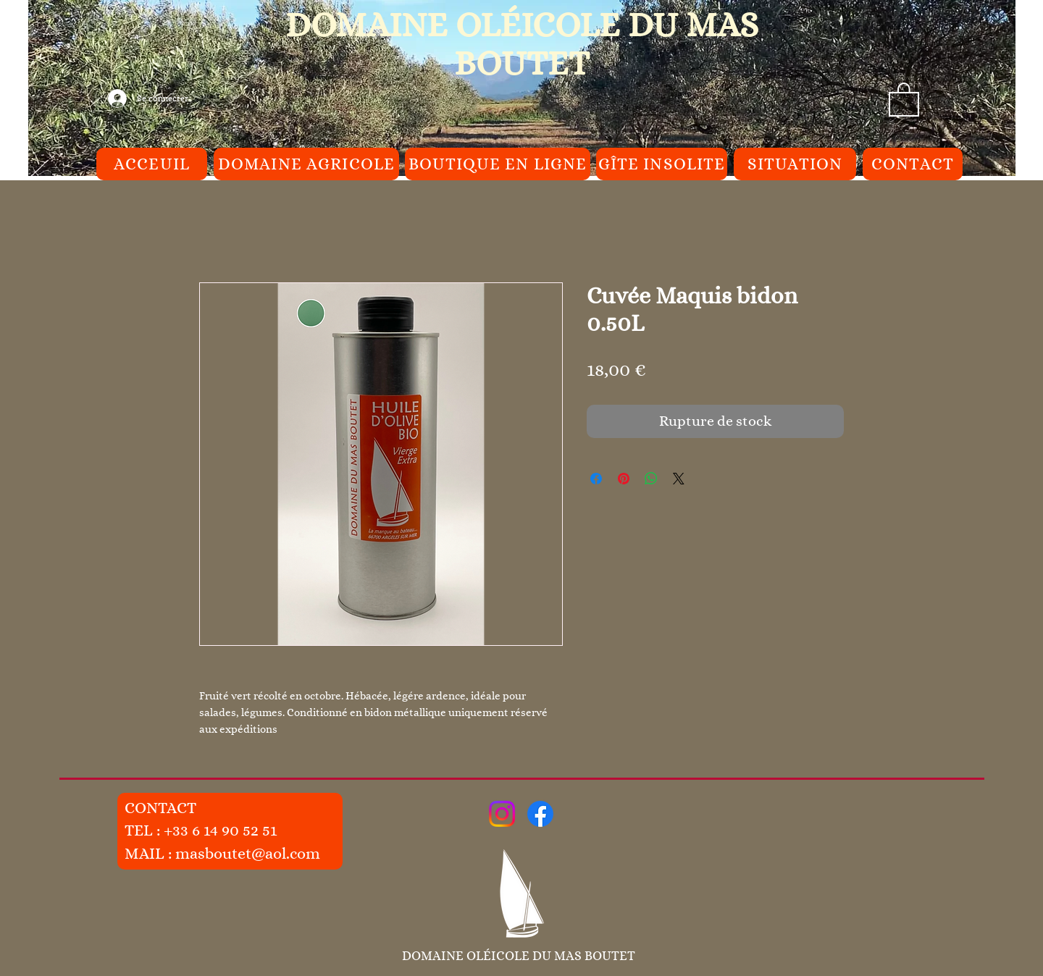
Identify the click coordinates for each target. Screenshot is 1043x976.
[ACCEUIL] (151, 164)
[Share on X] (678, 478)
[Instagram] (502, 813)
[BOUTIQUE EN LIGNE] (497, 164)
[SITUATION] (795, 164)
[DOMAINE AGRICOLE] (306, 164)
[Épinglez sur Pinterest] (623, 478)
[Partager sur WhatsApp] (651, 478)
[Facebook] (540, 813)
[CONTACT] (913, 164)
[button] (904, 98)
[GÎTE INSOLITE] (661, 164)
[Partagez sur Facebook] (596, 478)
